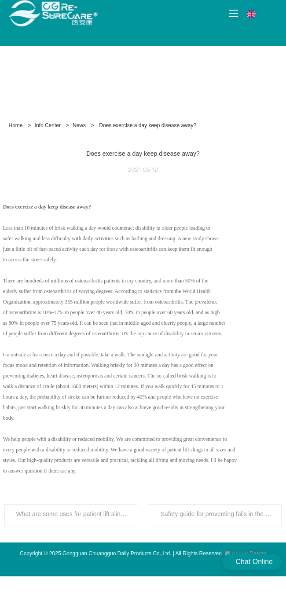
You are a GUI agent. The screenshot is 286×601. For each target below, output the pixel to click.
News (79, 125)
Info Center (48, 125)
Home (16, 125)
